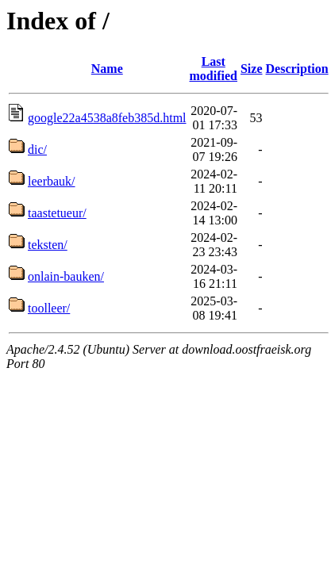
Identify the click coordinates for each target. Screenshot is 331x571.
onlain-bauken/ (66, 276)
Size (252, 68)
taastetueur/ (57, 213)
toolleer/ (49, 308)
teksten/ (47, 244)
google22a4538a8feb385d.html (107, 118)
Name (107, 68)
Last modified (213, 68)
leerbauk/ (51, 181)
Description (297, 68)
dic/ (37, 149)
